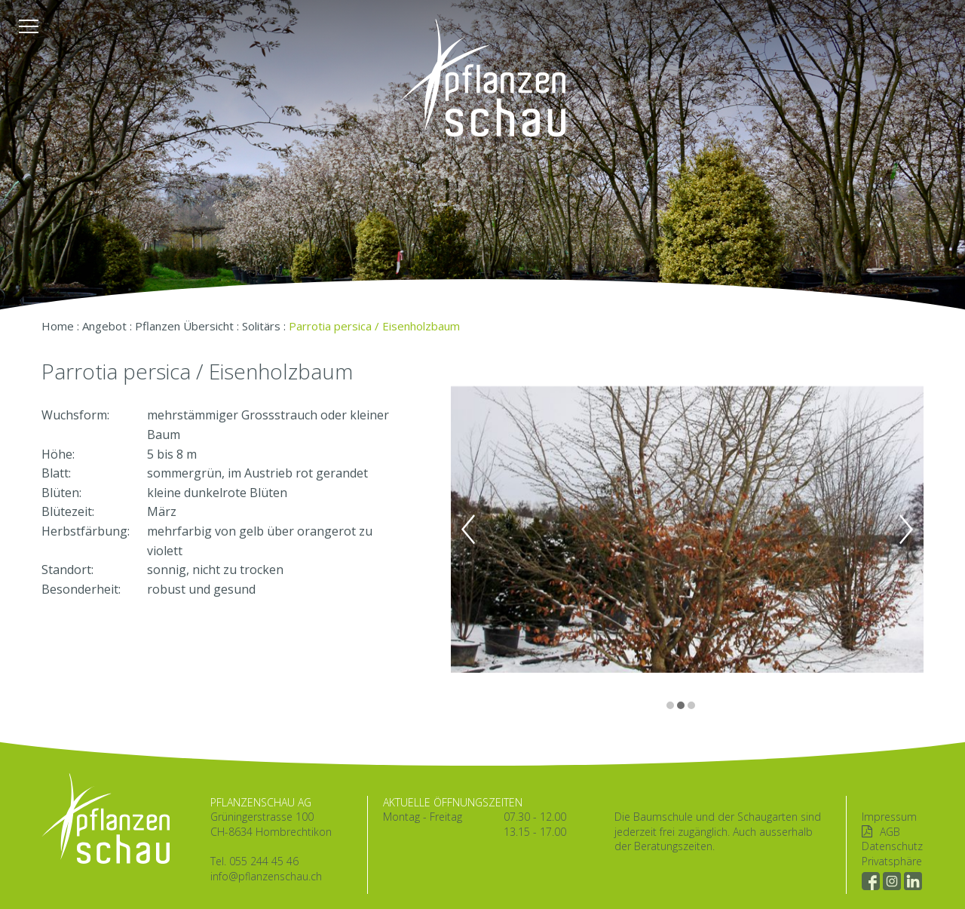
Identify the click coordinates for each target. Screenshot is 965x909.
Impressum (889, 816)
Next (906, 529)
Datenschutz (892, 846)
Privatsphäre (892, 861)
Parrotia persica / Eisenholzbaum (374, 325)
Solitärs (261, 325)
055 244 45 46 (264, 861)
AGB (890, 832)
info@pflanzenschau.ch (266, 876)
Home (57, 325)
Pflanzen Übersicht (184, 325)
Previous (468, 529)
